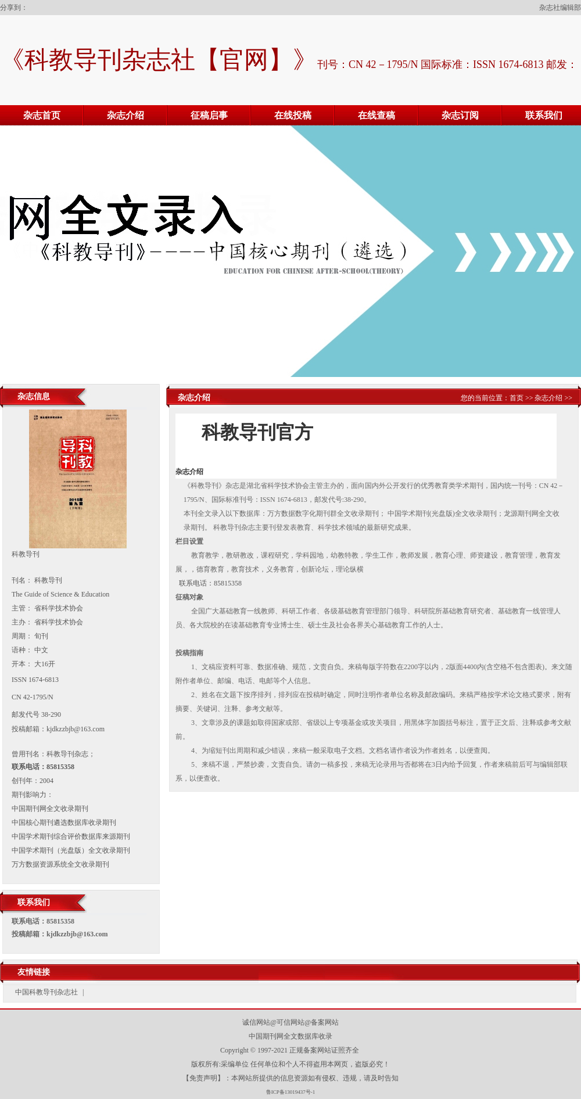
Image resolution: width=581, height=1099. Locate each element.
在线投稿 (292, 115)
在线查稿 (376, 115)
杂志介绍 (125, 115)
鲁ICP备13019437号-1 (290, 1092)
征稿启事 (209, 115)
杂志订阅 (460, 115)
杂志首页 (41, 115)
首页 (516, 398)
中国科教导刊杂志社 (46, 992)
